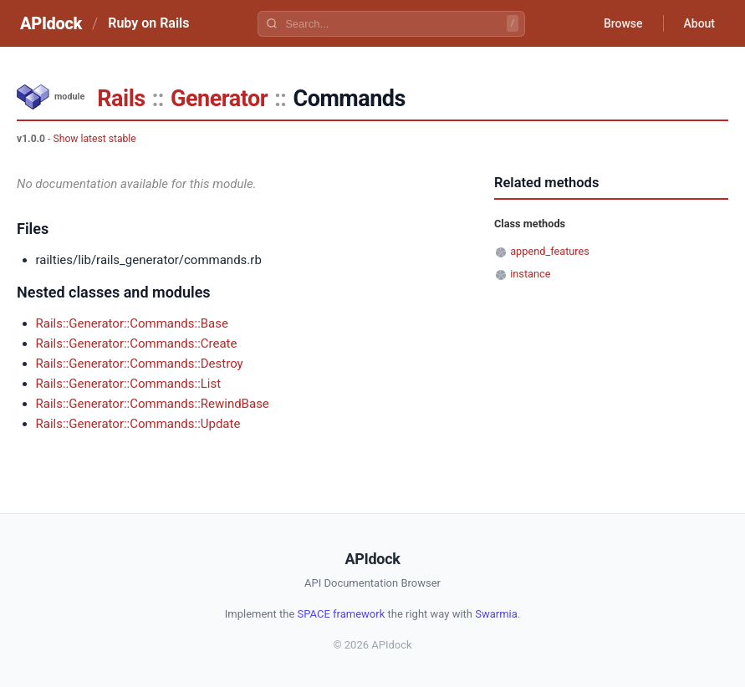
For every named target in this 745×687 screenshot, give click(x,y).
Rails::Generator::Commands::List (129, 383)
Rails (121, 98)
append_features (549, 251)
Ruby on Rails (148, 23)
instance (530, 273)
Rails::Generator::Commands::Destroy (139, 363)
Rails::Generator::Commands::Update (138, 423)
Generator (219, 98)
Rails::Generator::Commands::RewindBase (152, 403)
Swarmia (496, 614)
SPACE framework (341, 614)
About (699, 23)
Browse (623, 23)
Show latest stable (94, 139)
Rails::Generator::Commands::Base (132, 323)
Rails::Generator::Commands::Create (136, 343)
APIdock (51, 23)
